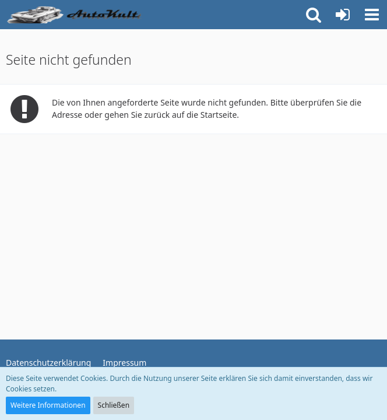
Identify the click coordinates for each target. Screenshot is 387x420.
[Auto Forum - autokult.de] (75, 14)
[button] (372, 14)
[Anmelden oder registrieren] (342, 14)
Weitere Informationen (48, 405)
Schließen (113, 405)
